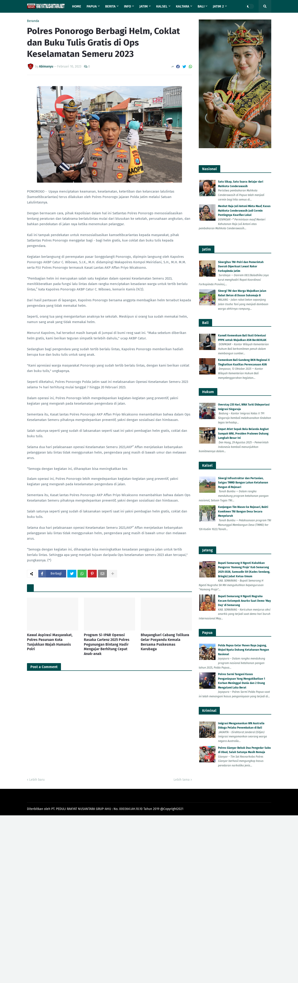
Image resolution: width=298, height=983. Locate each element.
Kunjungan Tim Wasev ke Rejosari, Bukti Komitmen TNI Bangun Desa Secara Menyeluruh (243, 511)
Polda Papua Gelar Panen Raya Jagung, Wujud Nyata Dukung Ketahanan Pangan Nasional (243, 650)
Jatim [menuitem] (143, 6)
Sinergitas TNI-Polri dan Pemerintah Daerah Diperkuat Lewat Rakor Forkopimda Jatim (241, 267)
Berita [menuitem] (110, 6)
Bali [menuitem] (201, 6)
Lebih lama (182, 780)
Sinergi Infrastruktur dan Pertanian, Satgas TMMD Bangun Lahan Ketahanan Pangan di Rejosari (243, 483)
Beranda (33, 21)
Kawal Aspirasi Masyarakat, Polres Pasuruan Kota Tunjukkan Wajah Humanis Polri (50, 642)
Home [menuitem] (76, 6)
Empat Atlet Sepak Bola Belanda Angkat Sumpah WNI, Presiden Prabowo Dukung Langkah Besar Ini (243, 433)
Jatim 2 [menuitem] (218, 6)
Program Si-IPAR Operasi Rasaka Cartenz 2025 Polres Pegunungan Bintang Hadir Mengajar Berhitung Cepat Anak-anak (106, 644)
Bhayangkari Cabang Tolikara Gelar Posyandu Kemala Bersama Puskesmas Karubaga (165, 642)
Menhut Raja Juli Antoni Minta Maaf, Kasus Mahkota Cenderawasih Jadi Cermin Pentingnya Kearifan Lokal (244, 211)
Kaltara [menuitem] (182, 6)
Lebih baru (37, 780)
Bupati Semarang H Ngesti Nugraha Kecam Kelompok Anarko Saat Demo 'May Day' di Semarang (244, 601)
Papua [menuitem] (92, 6)
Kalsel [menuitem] (161, 6)
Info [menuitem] (127, 6)
